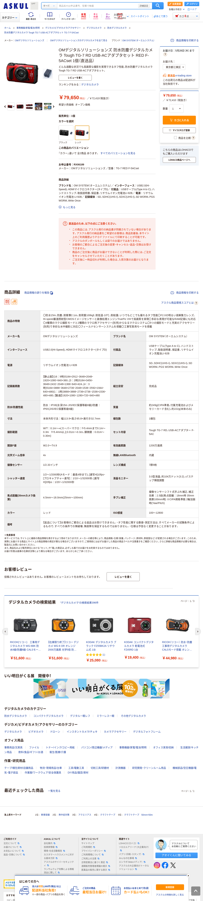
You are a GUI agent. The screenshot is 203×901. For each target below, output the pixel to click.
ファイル (34, 747)
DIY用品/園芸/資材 (78, 772)
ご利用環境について (92, 854)
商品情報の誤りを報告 (38, 292)
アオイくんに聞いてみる (176, 855)
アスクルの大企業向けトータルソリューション (134, 868)
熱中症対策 (64, 815)
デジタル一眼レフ (80, 715)
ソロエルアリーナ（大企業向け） (134, 848)
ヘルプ (193, 9)
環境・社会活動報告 (54, 851)
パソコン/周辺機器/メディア (97, 747)
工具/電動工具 (76, 767)
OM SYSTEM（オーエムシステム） (138, 40)
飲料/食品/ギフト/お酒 (30, 752)
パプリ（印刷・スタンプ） (131, 854)
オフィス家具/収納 (163, 747)
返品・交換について (14, 854)
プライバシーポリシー (93, 851)
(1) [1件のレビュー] (103, 654)
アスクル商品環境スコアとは (179, 303)
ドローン (55, 731)
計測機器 (121, 767)
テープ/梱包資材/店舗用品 (18, 767)
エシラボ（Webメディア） (132, 862)
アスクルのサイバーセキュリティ (59, 864)
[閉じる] (188, 875)
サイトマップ (87, 843)
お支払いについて (14, 851)
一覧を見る (54, 790)
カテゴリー (9, 17)
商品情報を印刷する (184, 40)
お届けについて (12, 847)
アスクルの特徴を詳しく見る (170, 895)
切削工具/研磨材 (100, 767)
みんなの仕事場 (128, 858)
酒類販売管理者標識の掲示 (95, 866)
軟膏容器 (45, 815)
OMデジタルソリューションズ (29, 40)
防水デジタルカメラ (117, 28)
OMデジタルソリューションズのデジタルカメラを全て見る (78, 40)
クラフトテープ (107, 815)
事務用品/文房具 (13, 747)
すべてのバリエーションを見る (117, 153)
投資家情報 (50, 847)
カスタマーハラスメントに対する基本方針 (59, 856)
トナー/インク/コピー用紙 (60, 747)
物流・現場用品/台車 (51, 767)
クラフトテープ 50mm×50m (138, 815)
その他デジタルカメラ (133, 715)
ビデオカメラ (35, 731)
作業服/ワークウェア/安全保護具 (43, 772)
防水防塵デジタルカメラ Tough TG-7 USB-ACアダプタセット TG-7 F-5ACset (41, 32)
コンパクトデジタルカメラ (48, 715)
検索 (158, 5)
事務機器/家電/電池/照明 (28, 28)
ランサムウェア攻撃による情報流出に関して (59, 871)
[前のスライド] (5, 106)
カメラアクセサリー (115, 731)
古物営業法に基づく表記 (94, 862)
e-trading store (183, 75)
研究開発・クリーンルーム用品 (149, 767)
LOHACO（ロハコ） (129, 843)
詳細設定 (144, 6)
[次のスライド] (54, 106)
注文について (11, 843)
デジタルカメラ (94, 28)
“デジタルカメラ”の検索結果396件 (79, 602)
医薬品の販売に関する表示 (95, 870)
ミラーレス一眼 (105, 715)
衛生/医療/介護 (58, 752)
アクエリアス (84, 815)
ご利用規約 (88, 847)
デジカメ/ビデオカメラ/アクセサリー (63, 28)
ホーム (7, 28)
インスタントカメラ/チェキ (82, 731)
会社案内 (49, 843)
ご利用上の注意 (90, 858)
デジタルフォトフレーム (147, 731)
